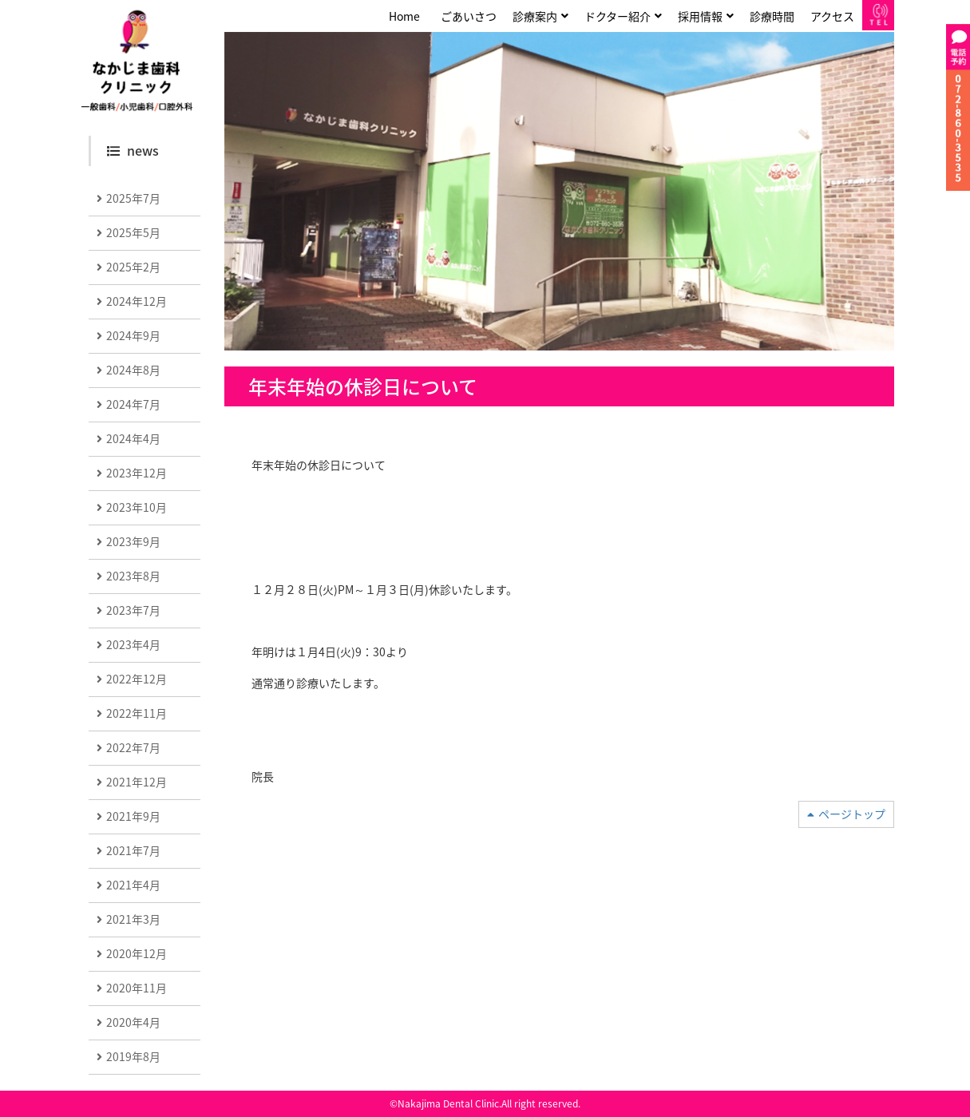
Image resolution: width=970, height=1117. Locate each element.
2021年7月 (133, 850)
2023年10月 (136, 507)
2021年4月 (133, 885)
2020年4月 (133, 1022)
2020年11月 (136, 988)
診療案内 (535, 16)
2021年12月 (136, 782)
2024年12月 (136, 301)
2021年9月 (133, 816)
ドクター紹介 (617, 16)
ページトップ (851, 814)
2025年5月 (133, 232)
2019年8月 (133, 1056)
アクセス (832, 16)
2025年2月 (133, 267)
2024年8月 (133, 370)
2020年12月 (136, 953)
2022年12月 (136, 679)
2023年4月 (133, 644)
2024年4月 (133, 438)
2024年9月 (133, 335)
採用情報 (700, 16)
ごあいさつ (469, 16)
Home (404, 16)
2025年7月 (133, 198)
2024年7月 (133, 404)
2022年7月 (133, 747)
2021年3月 (133, 919)
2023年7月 (133, 610)
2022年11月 (136, 713)
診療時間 (772, 16)
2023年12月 (136, 473)
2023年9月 (133, 541)
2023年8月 (133, 576)
